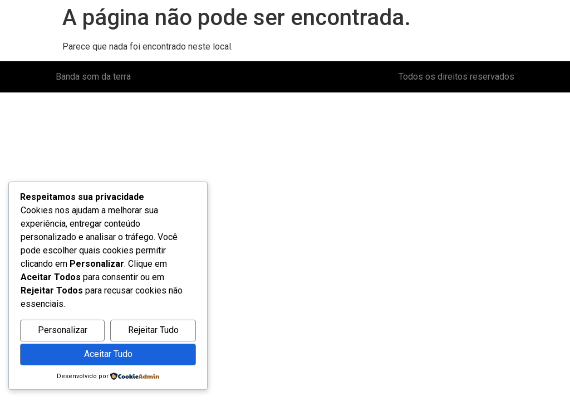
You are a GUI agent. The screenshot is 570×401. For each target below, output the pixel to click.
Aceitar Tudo (108, 354)
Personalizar (62, 330)
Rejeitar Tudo (153, 330)
